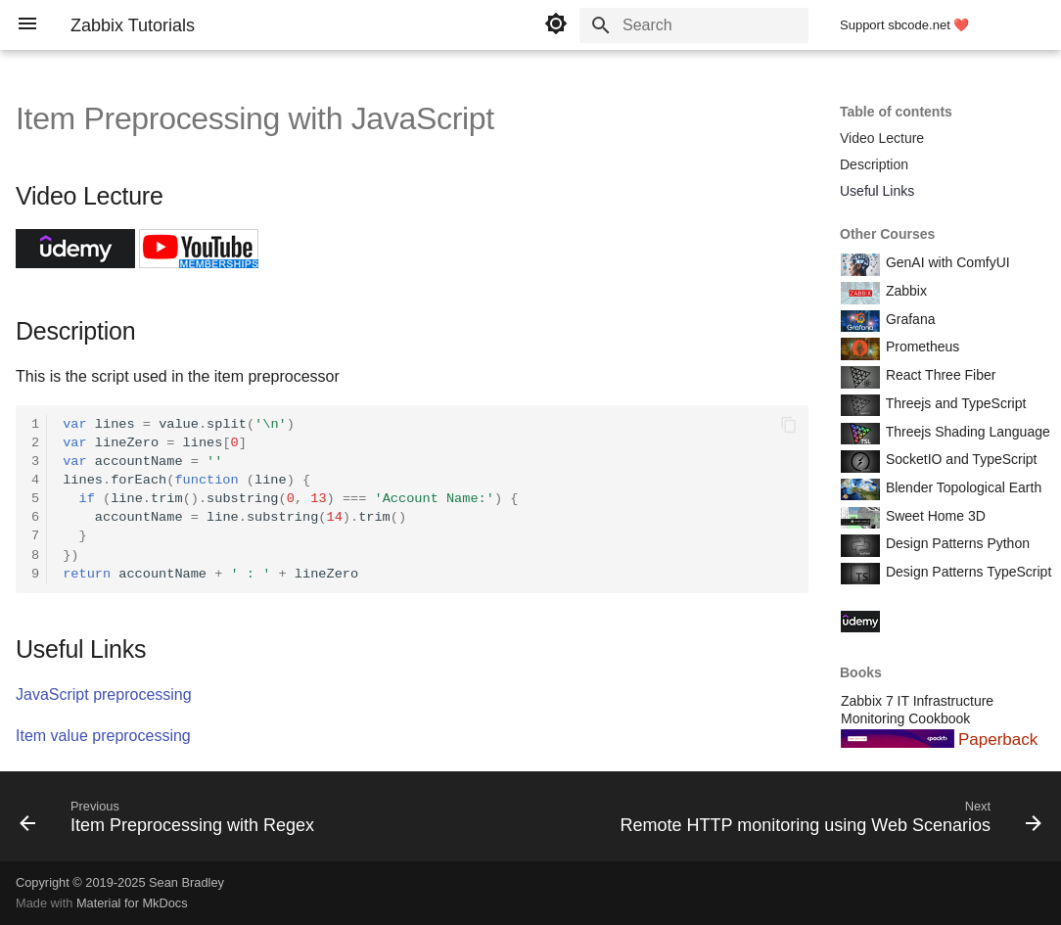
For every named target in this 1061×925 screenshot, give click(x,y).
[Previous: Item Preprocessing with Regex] (170, 822)
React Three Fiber (938, 375)
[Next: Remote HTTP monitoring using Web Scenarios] (827, 822)
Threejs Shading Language (966, 431)
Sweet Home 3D (934, 516)
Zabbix (904, 291)
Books (861, 672)
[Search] (693, 25)
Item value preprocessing (103, 735)
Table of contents (896, 111)
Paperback (998, 739)
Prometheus (920, 346)
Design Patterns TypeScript (966, 571)
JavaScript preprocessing (104, 694)
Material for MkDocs (132, 903)
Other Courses (887, 234)
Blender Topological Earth (961, 487)
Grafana (908, 319)
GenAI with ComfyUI (946, 262)
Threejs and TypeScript (954, 403)
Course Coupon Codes (953, 619)
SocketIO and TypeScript (960, 459)
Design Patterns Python (956, 543)
